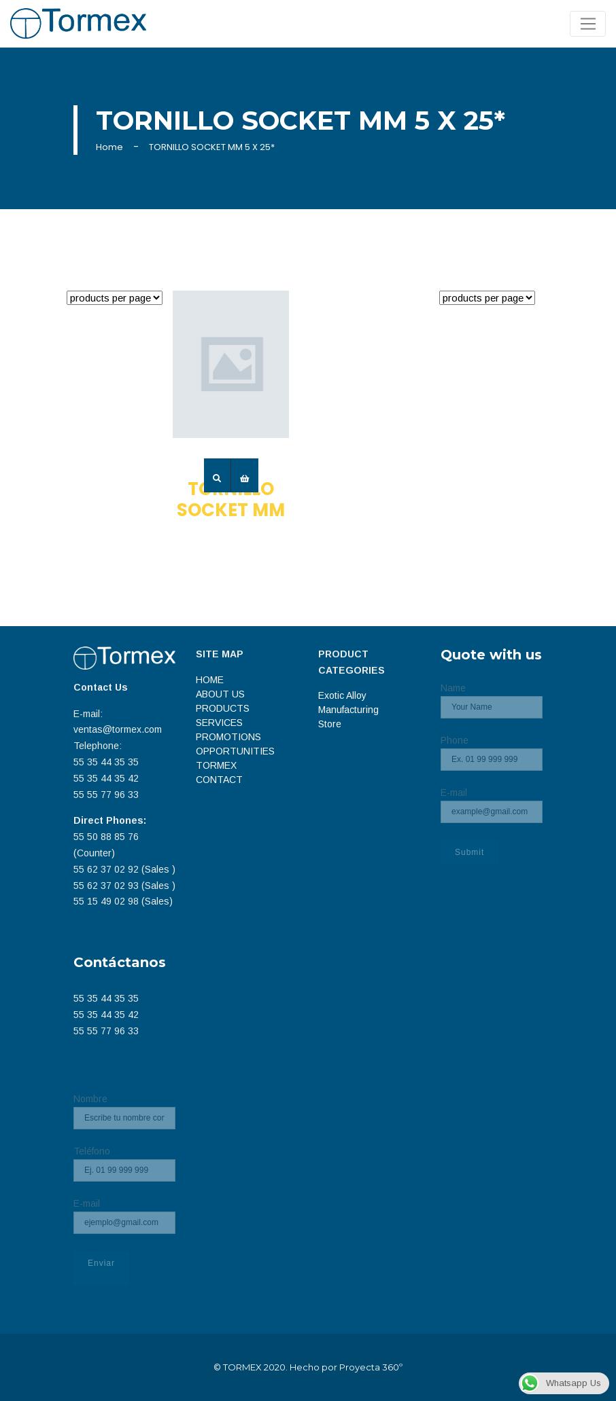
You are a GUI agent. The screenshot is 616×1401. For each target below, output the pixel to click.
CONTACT (219, 779)
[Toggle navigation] (588, 24)
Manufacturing (348, 709)
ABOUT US (220, 694)
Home (109, 147)
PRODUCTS (223, 708)
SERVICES (219, 722)
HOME (210, 679)
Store (329, 723)
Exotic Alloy (342, 695)
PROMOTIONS (228, 736)
